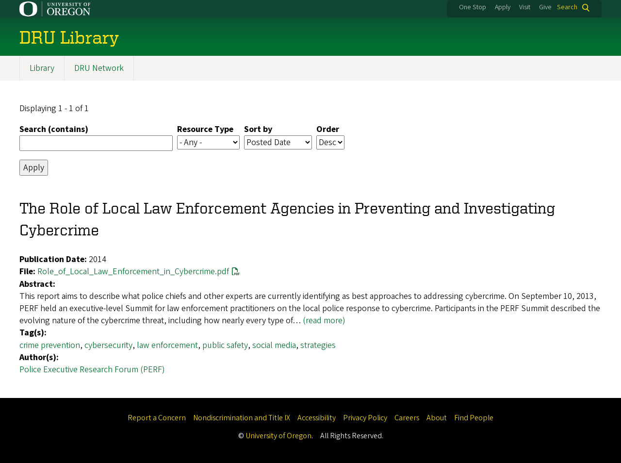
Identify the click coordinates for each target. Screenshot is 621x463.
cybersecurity (108, 345)
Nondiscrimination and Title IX (241, 418)
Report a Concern (157, 418)
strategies (318, 345)
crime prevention (49, 345)
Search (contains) (53, 130)
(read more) (324, 321)
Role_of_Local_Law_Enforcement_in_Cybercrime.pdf (133, 272)
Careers (406, 418)
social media (274, 345)
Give (545, 7)
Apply (502, 7)
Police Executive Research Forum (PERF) (92, 370)
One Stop (472, 7)
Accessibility (316, 418)
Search (567, 7)
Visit (524, 7)
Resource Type (205, 130)
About (436, 418)
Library (42, 68)
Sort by (258, 130)
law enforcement (167, 345)
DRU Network (99, 68)
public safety (225, 345)
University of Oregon (278, 435)
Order (327, 130)
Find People (473, 418)
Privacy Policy (365, 418)
